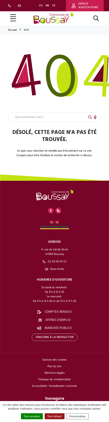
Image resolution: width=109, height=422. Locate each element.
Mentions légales (54, 373)
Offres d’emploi (58, 320)
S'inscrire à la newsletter (55, 337)
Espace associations (85, 5)
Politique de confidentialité (54, 379)
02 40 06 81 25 (55, 261)
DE (54, 5)
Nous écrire (54, 269)
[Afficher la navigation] (13, 18)
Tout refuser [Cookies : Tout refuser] (54, 416)
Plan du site (54, 366)
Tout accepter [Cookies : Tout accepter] (32, 416)
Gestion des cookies (54, 360)
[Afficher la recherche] (96, 18)
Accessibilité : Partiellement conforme (54, 386)
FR (47, 5)
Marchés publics (58, 328)
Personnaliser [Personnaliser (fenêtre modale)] (77, 416)
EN (40, 5)
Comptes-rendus (58, 311)
